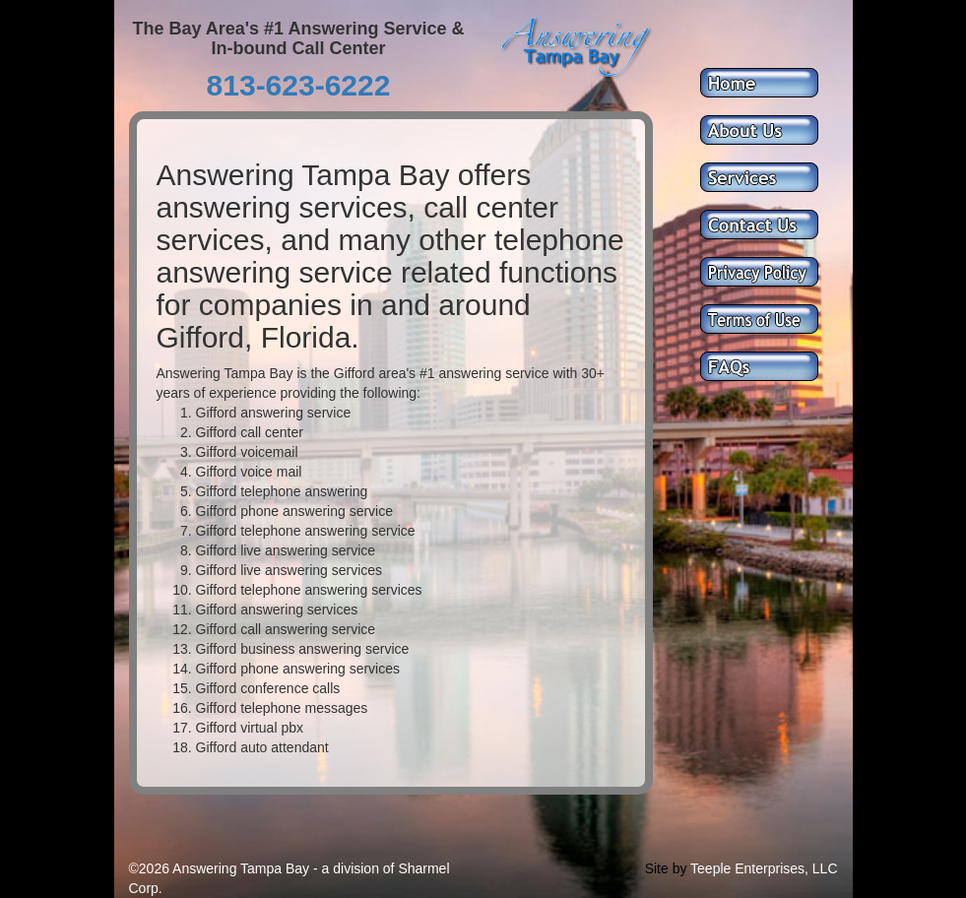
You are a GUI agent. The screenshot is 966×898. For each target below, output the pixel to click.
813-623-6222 (299, 85)
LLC (825, 868)
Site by (666, 868)
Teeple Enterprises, (749, 868)
